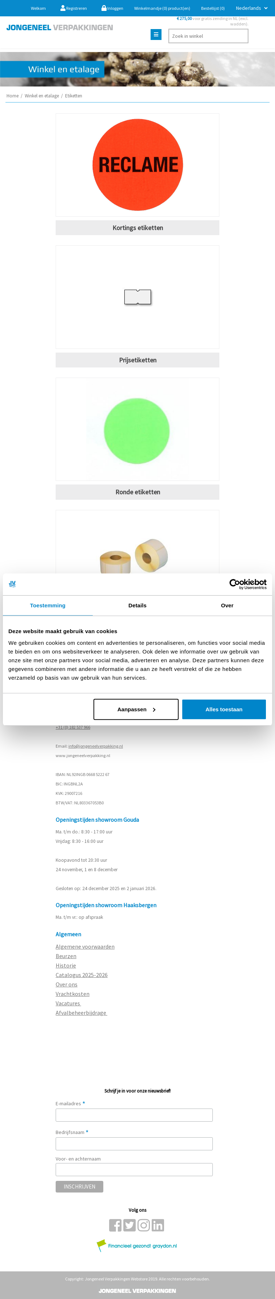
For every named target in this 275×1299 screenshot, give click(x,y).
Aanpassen (136, 709)
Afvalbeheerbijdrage (81, 1012)
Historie (66, 965)
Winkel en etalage (42, 96)
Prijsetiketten (137, 360)
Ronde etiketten (137, 492)
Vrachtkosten (72, 993)
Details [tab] (137, 605)
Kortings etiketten (137, 228)
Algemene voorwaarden (85, 946)
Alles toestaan (224, 709)
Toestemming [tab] (48, 605)
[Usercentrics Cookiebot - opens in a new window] (235, 584)
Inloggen (112, 8)
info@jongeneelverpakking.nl (95, 746)
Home (13, 96)
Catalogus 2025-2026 (82, 974)
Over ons (66, 984)
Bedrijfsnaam (72, 1132)
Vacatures (68, 1003)
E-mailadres (70, 1103)
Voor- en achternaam (78, 1158)
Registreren (73, 8)
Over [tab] (227, 605)
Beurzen (66, 956)
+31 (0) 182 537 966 (73, 727)
